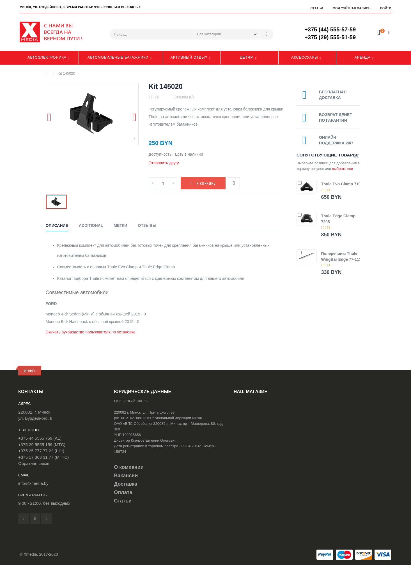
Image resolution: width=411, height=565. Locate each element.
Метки (120, 225)
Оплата (123, 492)
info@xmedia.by (33, 483)
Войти (385, 8)
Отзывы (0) (183, 97)
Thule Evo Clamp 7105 (342, 184)
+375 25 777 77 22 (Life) (41, 450)
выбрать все (342, 169)
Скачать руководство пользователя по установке (91, 332)
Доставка (125, 484)
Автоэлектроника (46, 57)
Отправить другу (163, 163)
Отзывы (147, 225)
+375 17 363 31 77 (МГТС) (43, 457)
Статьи (316, 8)
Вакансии (126, 475)
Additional (91, 225)
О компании (129, 467)
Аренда (363, 57)
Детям (247, 57)
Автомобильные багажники (118, 57)
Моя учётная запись (352, 8)
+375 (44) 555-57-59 (330, 29)
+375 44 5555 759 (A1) (39, 438)
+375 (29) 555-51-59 (330, 37)
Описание (57, 225)
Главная (48, 73)
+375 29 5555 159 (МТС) (41, 444)
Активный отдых (189, 57)
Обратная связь (33, 463)
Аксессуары (304, 57)
